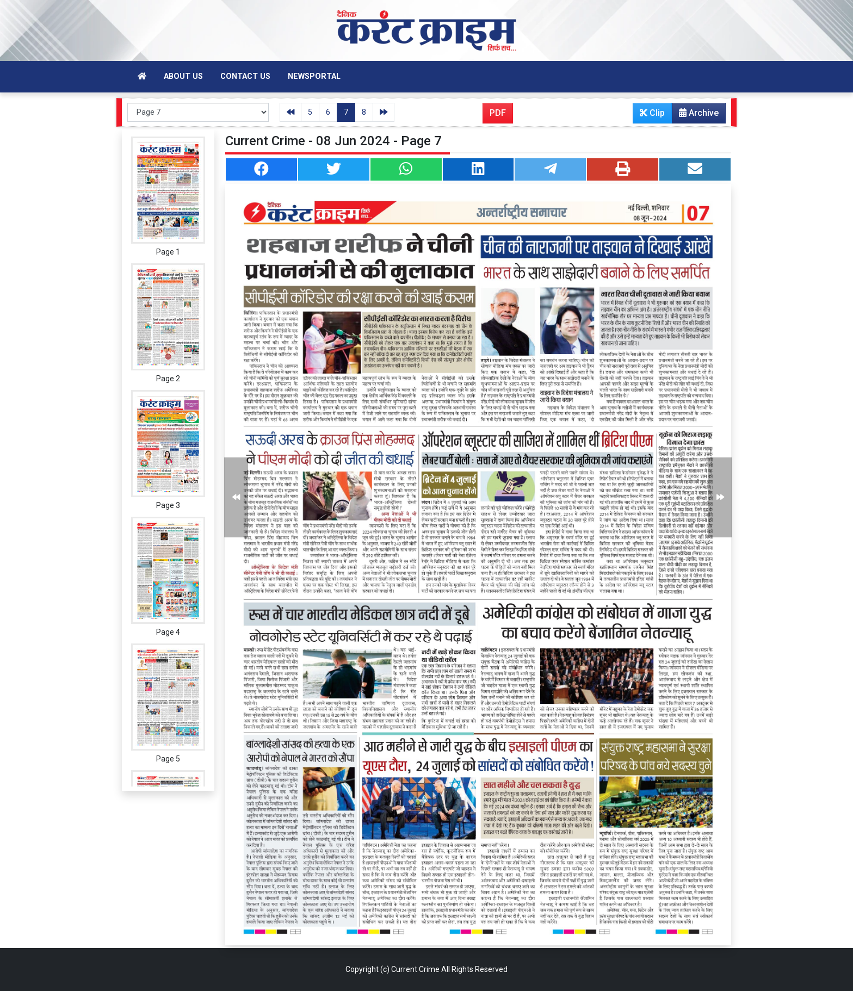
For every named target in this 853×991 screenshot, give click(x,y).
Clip (652, 113)
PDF (498, 113)
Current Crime (415, 969)
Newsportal (314, 76)
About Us (183, 76)
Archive (695, 115)
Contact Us (245, 76)
